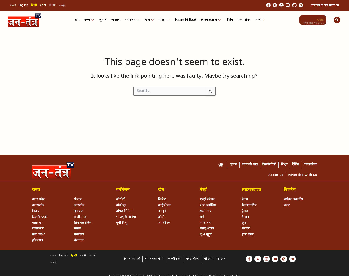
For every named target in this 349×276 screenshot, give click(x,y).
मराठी (43, 6)
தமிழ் (62, 6)
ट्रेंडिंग (228, 21)
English (23, 6)
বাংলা (13, 6)
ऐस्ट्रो (164, 21)
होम (79, 21)
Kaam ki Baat (185, 21)
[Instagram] (273, 5)
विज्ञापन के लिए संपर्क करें (325, 6)
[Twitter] (265, 5)
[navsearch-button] (337, 20)
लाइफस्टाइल (210, 21)
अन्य (257, 21)
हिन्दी (34, 6)
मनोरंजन (132, 21)
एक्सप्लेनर (241, 21)
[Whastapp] (291, 5)
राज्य (91, 21)
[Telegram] (299, 5)
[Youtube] (282, 5)
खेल (149, 21)
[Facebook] (256, 5)
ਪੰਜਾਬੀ (52, 6)
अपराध (116, 21)
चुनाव (104, 21)
